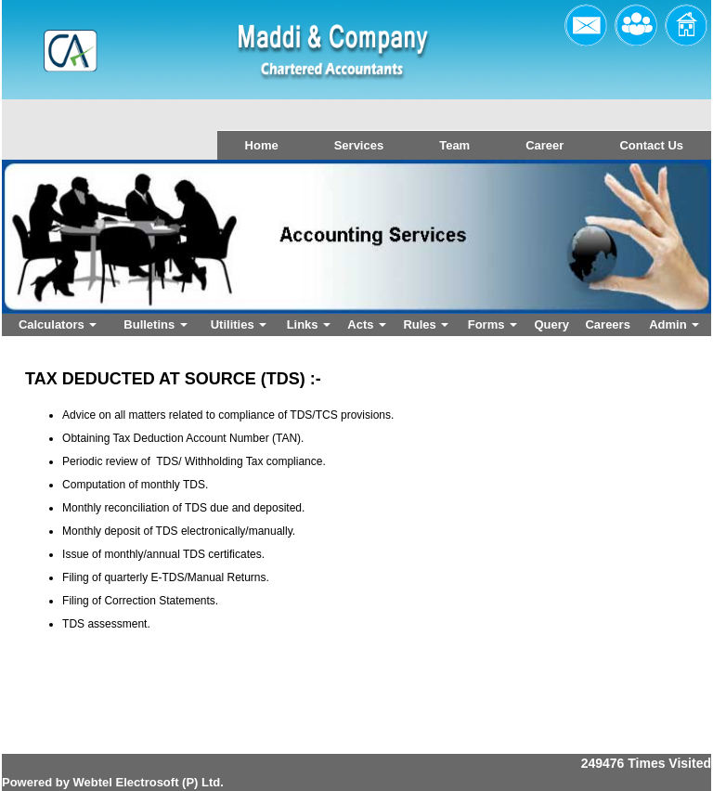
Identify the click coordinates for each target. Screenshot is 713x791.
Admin (674, 324)
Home (262, 145)
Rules (425, 324)
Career (544, 145)
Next (642, 254)
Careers (607, 324)
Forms (492, 324)
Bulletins (155, 324)
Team (454, 145)
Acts (366, 324)
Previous (64, 254)
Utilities (239, 324)
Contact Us (651, 145)
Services (359, 145)
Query (551, 324)
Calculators (58, 324)
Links (309, 324)
